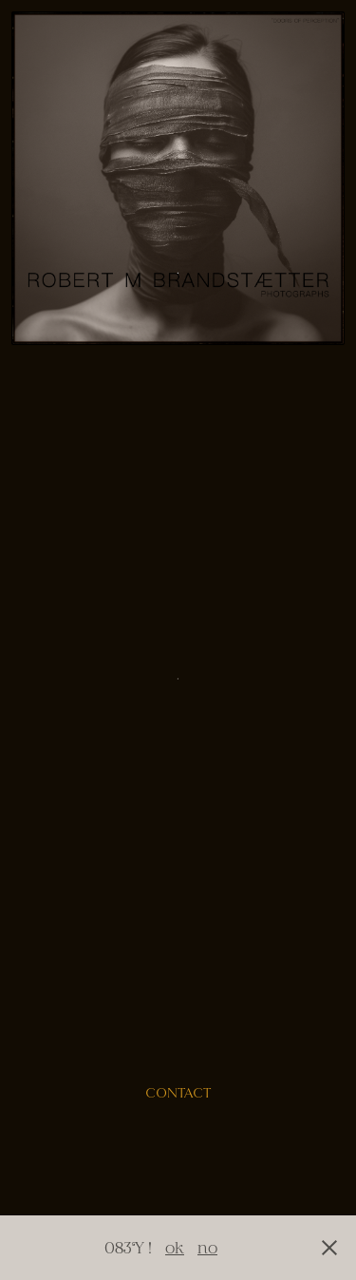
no (207, 1246)
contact (178, 1093)
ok (174, 1246)
